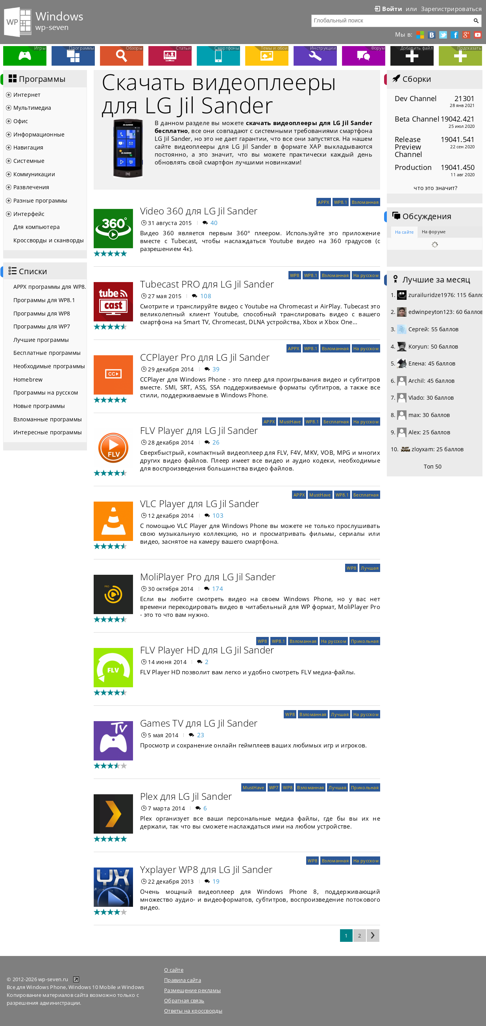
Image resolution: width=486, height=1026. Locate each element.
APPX (323, 202)
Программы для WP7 (41, 326)
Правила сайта (182, 980)
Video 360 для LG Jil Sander (198, 210)
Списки (27, 271)
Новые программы (39, 406)
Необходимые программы (49, 366)
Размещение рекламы (192, 990)
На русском (366, 275)
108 (205, 296)
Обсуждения (421, 216)
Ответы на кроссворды (193, 1010)
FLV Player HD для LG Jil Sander (207, 649)
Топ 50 (433, 466)
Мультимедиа (32, 107)
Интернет (27, 94)
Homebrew (28, 379)
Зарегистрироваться (451, 9)
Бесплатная (336, 421)
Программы (36, 79)
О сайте (173, 969)
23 (201, 735)
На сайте (404, 232)
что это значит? (435, 188)
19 (216, 881)
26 (216, 442)
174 (217, 588)
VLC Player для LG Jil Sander (199, 503)
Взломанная (365, 202)
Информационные (39, 134)
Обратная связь (184, 1000)
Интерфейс (28, 214)
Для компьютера (36, 227)
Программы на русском (45, 392)
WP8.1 (340, 202)
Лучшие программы (41, 339)
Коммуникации (34, 174)
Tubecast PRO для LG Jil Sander (207, 283)
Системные (28, 160)
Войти (387, 9)
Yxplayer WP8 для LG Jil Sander (206, 869)
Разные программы (40, 200)
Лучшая (370, 568)
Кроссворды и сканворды (48, 240)
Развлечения (31, 187)
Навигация (28, 147)
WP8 (294, 275)
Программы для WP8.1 (44, 300)
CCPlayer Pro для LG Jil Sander (205, 357)
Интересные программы (47, 432)
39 (216, 369)
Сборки (411, 79)
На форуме (433, 231)
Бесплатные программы (47, 352)
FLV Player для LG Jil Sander (199, 430)
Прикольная (365, 641)
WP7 (274, 787)
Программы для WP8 (41, 313)
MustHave (290, 421)
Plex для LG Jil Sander (186, 796)
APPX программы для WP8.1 (50, 286)
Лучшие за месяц (430, 280)
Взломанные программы (47, 419)
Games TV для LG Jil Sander (198, 722)
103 (218, 515)
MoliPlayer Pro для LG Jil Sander (208, 576)
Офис (20, 121)
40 (214, 223)
